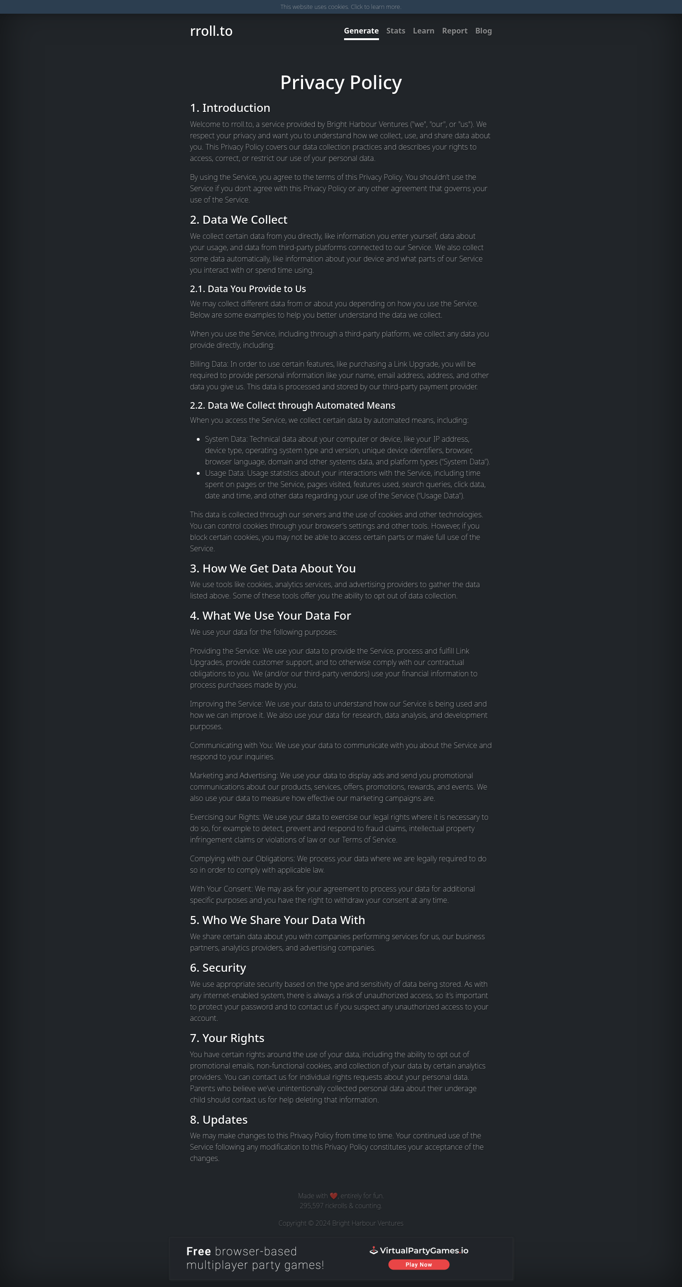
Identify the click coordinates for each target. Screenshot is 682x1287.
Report (455, 30)
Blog (483, 30)
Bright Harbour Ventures (368, 1223)
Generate (361, 30)
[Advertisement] (61, 643)
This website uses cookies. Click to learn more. (340, 6)
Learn (424, 30)
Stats (396, 30)
